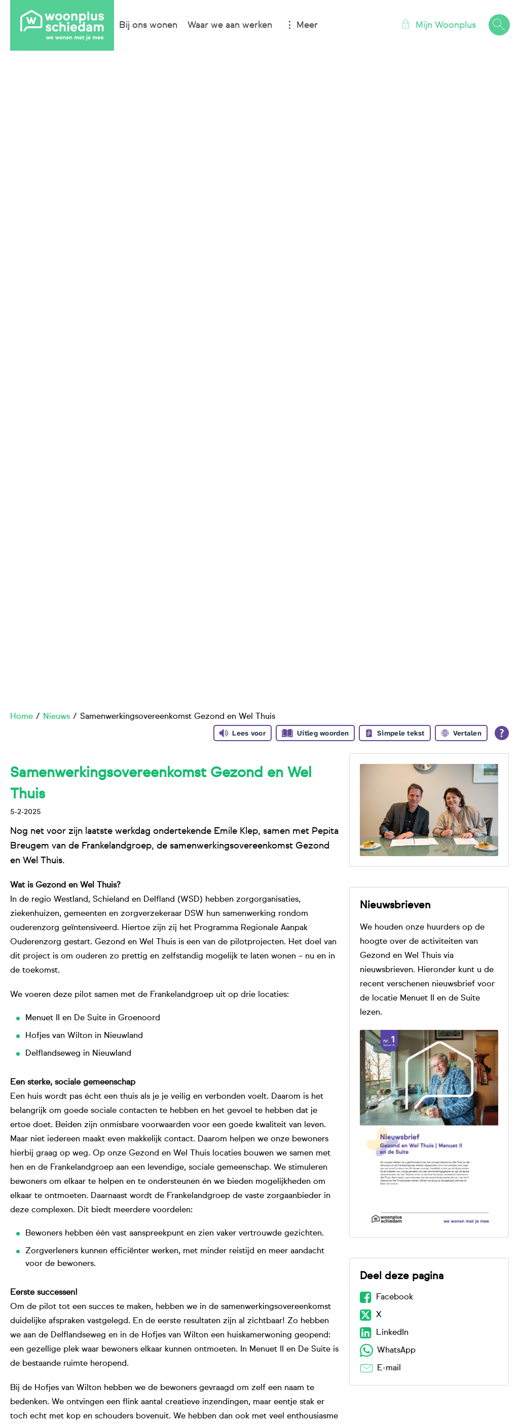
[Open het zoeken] (499, 25)
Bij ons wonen (148, 25)
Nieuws (56, 717)
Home (21, 717)
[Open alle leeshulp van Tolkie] (502, 733)
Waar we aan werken (230, 25)
